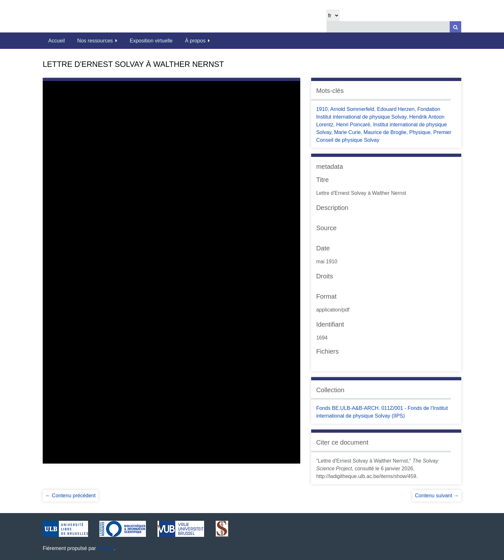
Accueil (56, 40)
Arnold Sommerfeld (352, 109)
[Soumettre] (455, 26)
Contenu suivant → (437, 495)
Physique (419, 132)
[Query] (394, 26)
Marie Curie (347, 132)
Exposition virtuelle (151, 40)
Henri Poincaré (353, 124)
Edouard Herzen (396, 109)
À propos (195, 40)
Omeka (105, 548)
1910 (322, 109)
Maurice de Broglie (385, 132)
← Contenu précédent (70, 495)
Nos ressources (95, 40)
